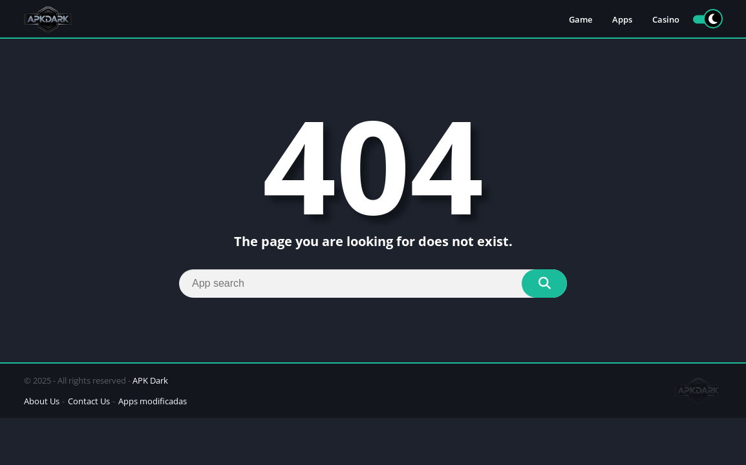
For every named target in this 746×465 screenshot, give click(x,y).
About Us (41, 401)
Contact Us (89, 401)
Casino (665, 19)
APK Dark (150, 380)
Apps (622, 19)
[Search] (373, 283)
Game (580, 19)
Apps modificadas (152, 401)
